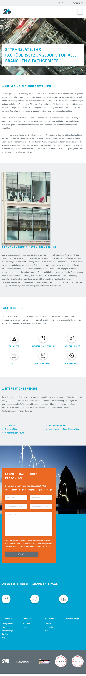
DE (60, 3)
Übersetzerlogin (72, 621)
